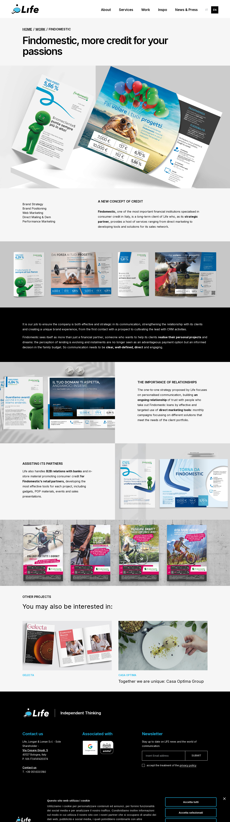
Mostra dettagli (189, 814)
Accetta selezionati (191, 788)
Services (126, 10)
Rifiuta (191, 799)
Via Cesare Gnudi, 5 (35, 750)
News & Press (186, 10)
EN (215, 10)
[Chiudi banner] (224, 774)
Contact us (29, 767)
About (106, 10)
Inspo (162, 10)
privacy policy (188, 765)
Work (145, 10)
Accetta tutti (191, 778)
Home (27, 29)
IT (206, 10)
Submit (196, 755)
